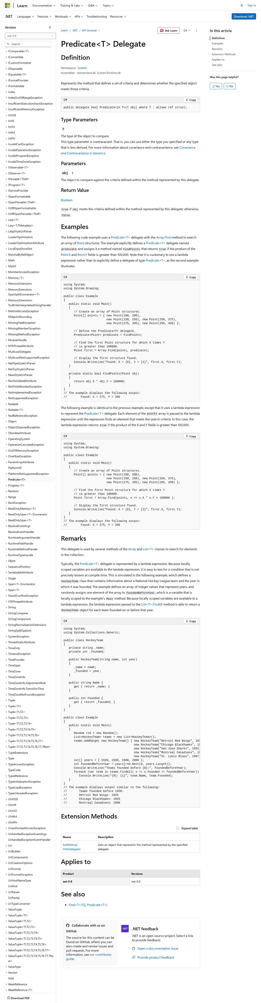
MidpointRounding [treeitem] (20, 293)
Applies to (218, 59)
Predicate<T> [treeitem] (17, 455)
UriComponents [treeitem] (18, 833)
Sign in (252, 5)
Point (80, 243)
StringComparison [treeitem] (19, 595)
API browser (89, 30)
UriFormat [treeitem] (14, 845)
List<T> (148, 549)
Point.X (66, 254)
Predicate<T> (120, 237)
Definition (218, 38)
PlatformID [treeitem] (15, 444)
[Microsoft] (7, 5)
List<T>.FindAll (152, 604)
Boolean (66, 200)
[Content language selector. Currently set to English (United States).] (23, 997)
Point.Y (82, 254)
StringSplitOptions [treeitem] (19, 607)
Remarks (217, 49)
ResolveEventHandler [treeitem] (21, 508)
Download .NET (244, 16)
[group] (130, 715)
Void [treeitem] (11, 954)
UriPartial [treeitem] (14, 874)
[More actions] (196, 30)
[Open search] (242, 5)
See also (217, 65)
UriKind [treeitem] (12, 862)
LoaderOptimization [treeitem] (20, 213)
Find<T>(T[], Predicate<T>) (88, 904)
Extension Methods (224, 54)
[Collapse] (50, 27)
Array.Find (163, 237)
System (82, 68)
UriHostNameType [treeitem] (19, 856)
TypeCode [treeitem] (14, 746)
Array (132, 549)
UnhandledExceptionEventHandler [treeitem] (29, 816)
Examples (217, 43)
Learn (64, 30)
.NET (75, 30)
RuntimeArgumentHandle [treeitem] (24, 514)
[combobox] (30, 36)
